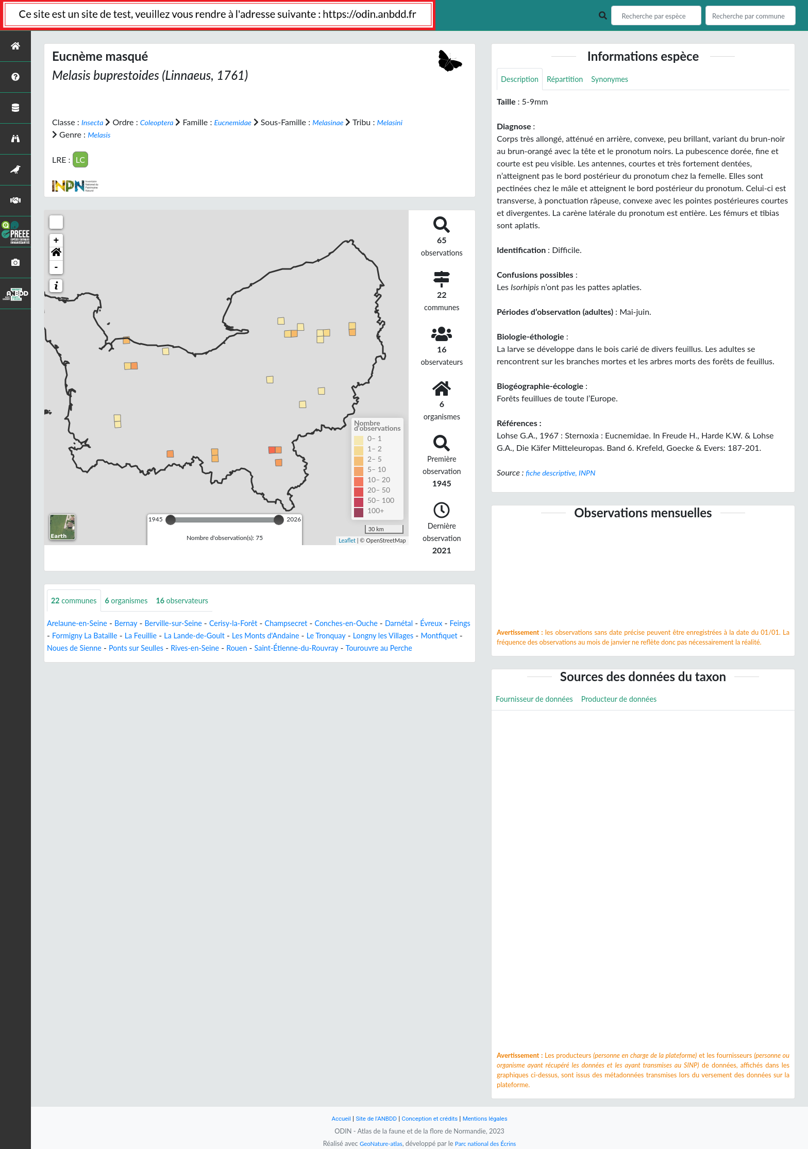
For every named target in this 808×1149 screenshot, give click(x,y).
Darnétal (434, 624)
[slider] (170, 519)
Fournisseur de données (539, 701)
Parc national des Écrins (488, 1143)
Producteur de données (632, 701)
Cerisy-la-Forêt (252, 624)
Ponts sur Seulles (240, 648)
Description (522, 80)
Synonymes (620, 80)
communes (76, 600)
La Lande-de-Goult (266, 636)
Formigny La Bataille (145, 636)
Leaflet (347, 540)
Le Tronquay (411, 636)
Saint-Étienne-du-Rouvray (416, 648)
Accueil (333, 1118)
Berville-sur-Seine (186, 624)
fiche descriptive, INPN (564, 474)
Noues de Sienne (172, 648)
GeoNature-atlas (377, 1143)
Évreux (59, 636)
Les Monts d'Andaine (344, 636)
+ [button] (56, 240)
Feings (90, 636)
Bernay (133, 624)
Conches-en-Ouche (376, 624)
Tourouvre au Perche (84, 661)
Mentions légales (492, 1118)
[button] (56, 253)
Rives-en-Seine (305, 648)
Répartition (571, 80)
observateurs (195, 600)
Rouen (351, 648)
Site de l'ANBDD (372, 1118)
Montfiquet (114, 648)
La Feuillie (207, 636)
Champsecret (309, 624)
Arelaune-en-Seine (80, 624)
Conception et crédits (430, 1118)
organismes (134, 600)
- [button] (56, 267)
